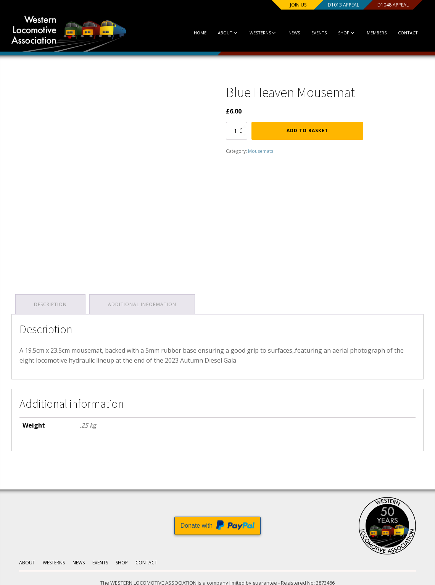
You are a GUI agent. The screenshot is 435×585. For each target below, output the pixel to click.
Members (377, 33)
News (294, 33)
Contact (408, 33)
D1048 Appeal (393, 5)
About (228, 33)
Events (319, 33)
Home (200, 33)
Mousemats (260, 151)
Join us (298, 5)
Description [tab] (50, 304)
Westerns (263, 33)
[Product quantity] (236, 130)
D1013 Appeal (343, 5)
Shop (346, 33)
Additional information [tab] (142, 304)
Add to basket (307, 130)
